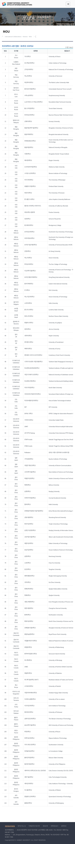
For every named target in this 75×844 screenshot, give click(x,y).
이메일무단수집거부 (34, 826)
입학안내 (63, 826)
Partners (25, 36)
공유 (36, 36)
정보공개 (45, 826)
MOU (30, 36)
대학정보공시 (54, 826)
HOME (2, 36)
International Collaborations (13, 36)
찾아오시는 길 (22, 826)
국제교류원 (17, 4)
